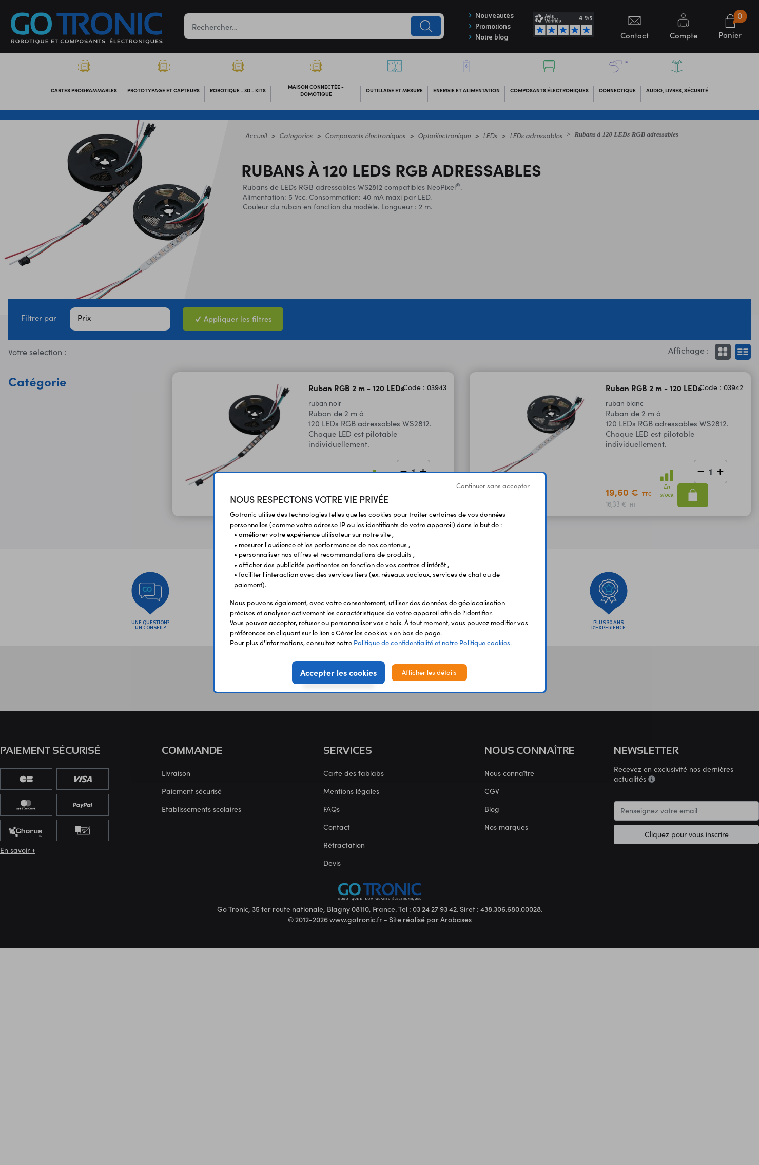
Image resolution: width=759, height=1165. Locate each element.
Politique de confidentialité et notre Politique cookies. (433, 642)
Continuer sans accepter (493, 485)
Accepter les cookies (338, 672)
